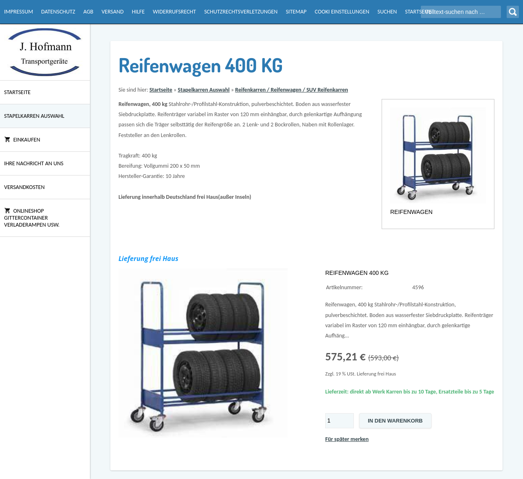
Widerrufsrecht (174, 11)
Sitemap (296, 11)
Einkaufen (22, 139)
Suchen (387, 11)
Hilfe (138, 11)
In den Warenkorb (395, 421)
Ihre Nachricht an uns (33, 163)
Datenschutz (58, 11)
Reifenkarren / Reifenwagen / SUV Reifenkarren (291, 89)
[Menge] (339, 420)
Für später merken (347, 439)
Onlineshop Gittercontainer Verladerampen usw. (32, 217)
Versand (112, 11)
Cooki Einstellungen (342, 11)
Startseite (418, 11)
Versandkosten (24, 187)
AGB (88, 11)
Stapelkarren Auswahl (34, 115)
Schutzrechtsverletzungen (241, 11)
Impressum (18, 11)
